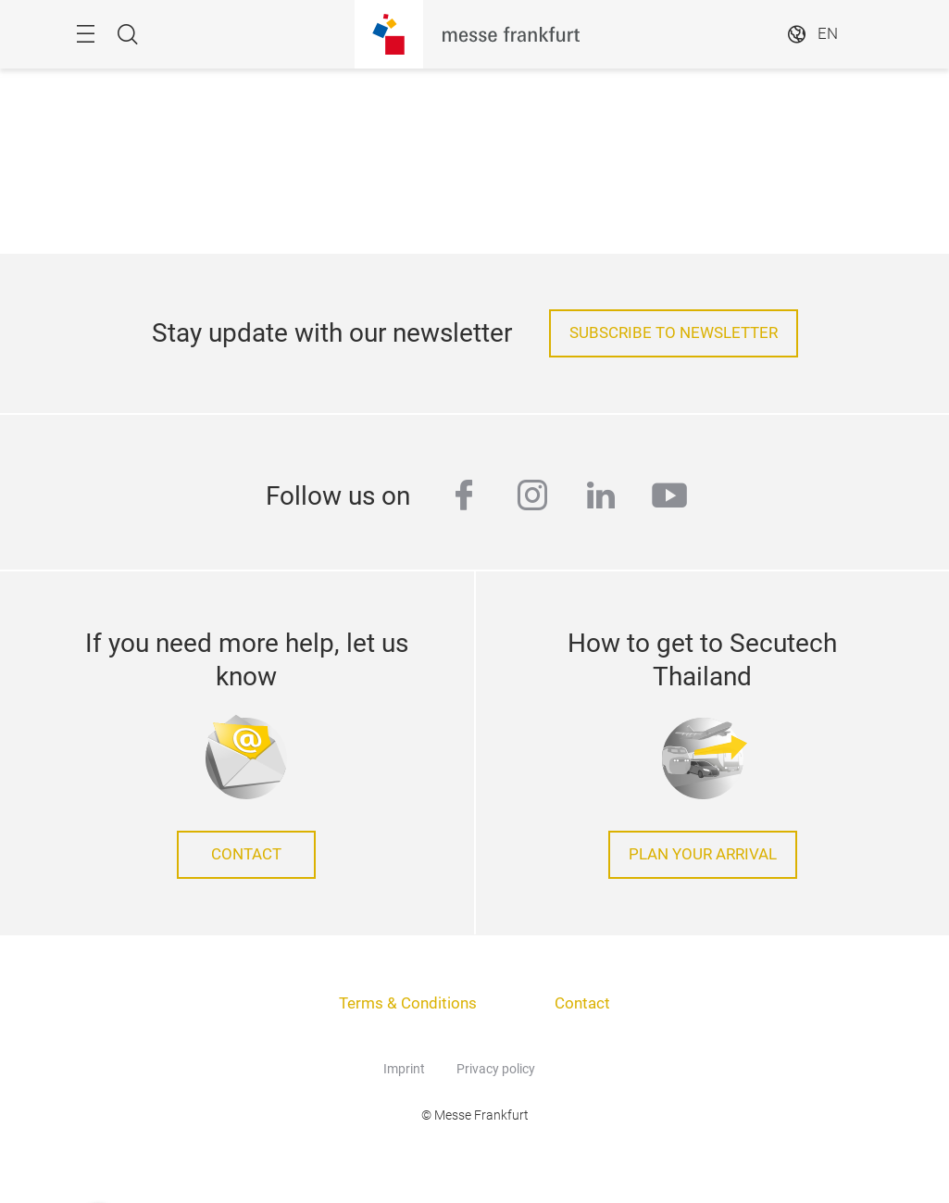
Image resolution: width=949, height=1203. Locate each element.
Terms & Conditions (408, 1003)
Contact (246, 854)
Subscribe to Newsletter (673, 333)
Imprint (404, 1068)
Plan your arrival (703, 854)
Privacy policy (495, 1068)
